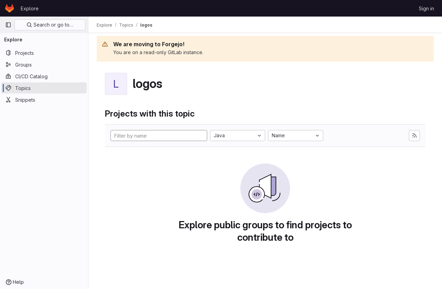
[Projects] (44, 52)
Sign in (426, 8)
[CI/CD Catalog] (44, 76)
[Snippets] (44, 99)
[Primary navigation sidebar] (8, 24)
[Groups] (44, 64)
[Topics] (44, 87)
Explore (30, 8)
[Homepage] (9, 8)
